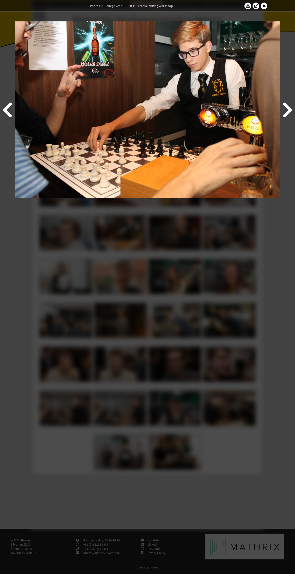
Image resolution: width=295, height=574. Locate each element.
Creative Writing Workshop (154, 6)
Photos (95, 6)
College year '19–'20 (118, 6)
